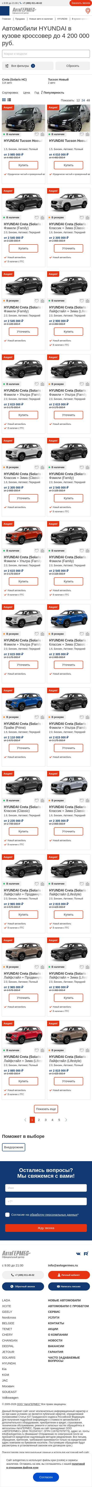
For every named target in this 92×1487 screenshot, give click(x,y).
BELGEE (8, 1323)
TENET (7, 1329)
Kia (4, 1369)
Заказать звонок (81, 3)
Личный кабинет (70, 1275)
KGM (5, 1374)
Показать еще (46, 1109)
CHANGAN (9, 1340)
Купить (23, 165)
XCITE (6, 1306)
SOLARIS (8, 1357)
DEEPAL (8, 1346)
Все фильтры (20, 66)
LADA (6, 1300)
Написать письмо (71, 1286)
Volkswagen (10, 1397)
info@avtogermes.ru (63, 1265)
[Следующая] (66, 1120)
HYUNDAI (9, 1363)
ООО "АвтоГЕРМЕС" (29, 1404)
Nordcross (9, 1317)
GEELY (7, 1311)
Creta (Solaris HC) (14, 81)
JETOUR (8, 1352)
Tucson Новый (58, 81)
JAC (5, 1380)
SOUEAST (9, 1392)
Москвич (8, 1386)
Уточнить (68, 248)
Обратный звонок (24, 1286)
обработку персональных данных (53, 1214)
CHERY (7, 1334)
